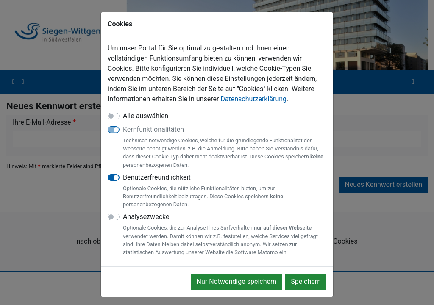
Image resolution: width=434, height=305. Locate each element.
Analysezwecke (224, 234)
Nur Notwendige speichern (237, 281)
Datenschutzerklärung (253, 99)
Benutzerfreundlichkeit (224, 191)
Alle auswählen (145, 116)
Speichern (306, 281)
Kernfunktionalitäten (224, 147)
